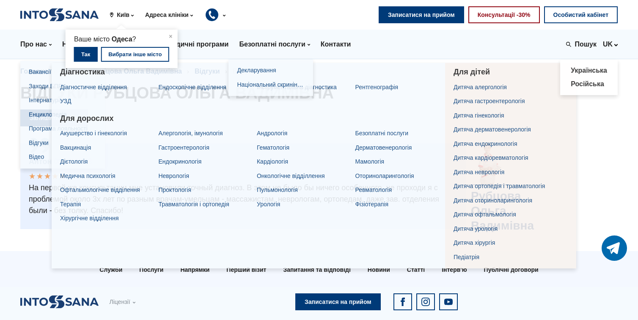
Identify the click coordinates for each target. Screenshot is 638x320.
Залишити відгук (54, 118)
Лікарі (71, 71)
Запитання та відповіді (316, 269)
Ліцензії (119, 301)
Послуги (151, 269)
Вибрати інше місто (135, 54)
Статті (416, 269)
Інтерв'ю (454, 269)
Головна (34, 71)
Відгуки (207, 71)
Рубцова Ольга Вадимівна (138, 71)
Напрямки (194, 269)
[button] (125, 14)
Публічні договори (511, 269)
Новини (379, 269)
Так (85, 54)
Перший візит (246, 269)
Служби (110, 269)
